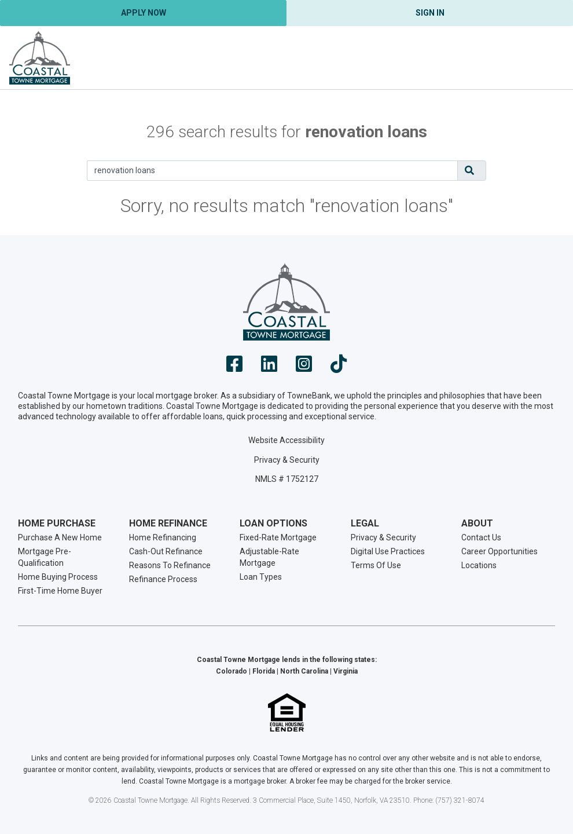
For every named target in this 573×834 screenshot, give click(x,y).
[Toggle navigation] (549, 58)
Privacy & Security (286, 459)
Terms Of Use (376, 565)
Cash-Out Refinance (166, 551)
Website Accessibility (286, 440)
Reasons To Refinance (170, 565)
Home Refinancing (162, 537)
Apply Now (143, 12)
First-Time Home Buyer (60, 590)
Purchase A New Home (60, 537)
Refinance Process (163, 579)
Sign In (430, 12)
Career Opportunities (499, 551)
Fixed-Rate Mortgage (278, 537)
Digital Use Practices (388, 551)
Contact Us (481, 537)
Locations (479, 565)
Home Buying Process (58, 576)
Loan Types (261, 576)
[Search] (272, 170)
